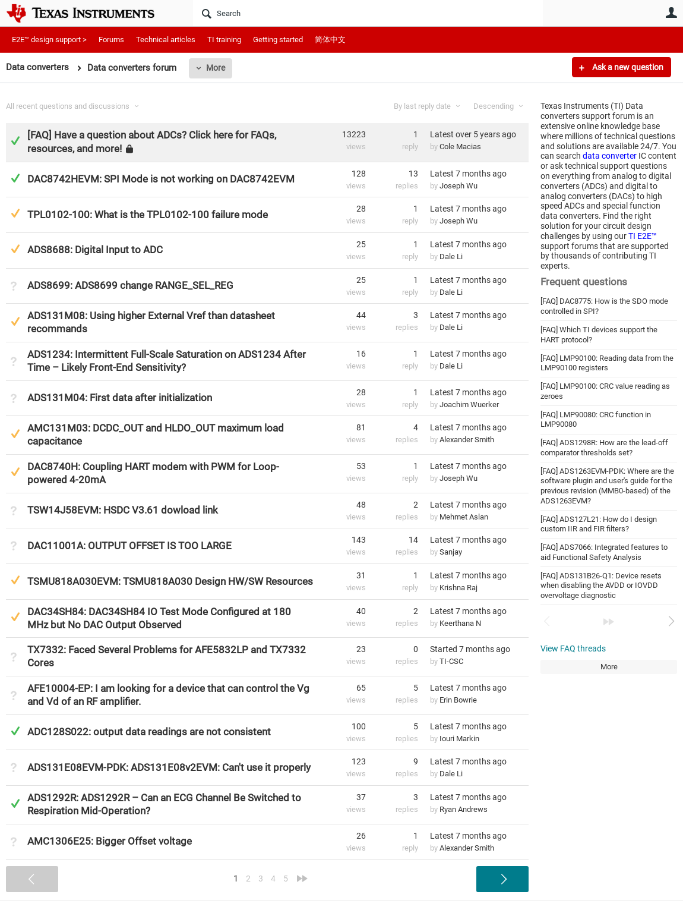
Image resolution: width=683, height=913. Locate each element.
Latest (473, 134)
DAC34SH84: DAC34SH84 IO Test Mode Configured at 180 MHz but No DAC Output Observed (159, 618)
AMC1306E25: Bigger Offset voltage (109, 841)
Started (470, 649)
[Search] (368, 13)
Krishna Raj (458, 587)
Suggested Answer (15, 213)
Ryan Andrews (463, 809)
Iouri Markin (459, 738)
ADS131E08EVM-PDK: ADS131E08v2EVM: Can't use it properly (169, 767)
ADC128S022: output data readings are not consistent (149, 732)
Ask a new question (626, 67)
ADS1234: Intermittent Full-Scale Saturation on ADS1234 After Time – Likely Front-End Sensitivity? (166, 360)
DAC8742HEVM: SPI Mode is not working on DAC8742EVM (161, 179)
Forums (111, 39)
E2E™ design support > (49, 39)
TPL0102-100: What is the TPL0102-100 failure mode (147, 215)
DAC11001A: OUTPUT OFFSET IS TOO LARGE (129, 546)
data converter (610, 155)
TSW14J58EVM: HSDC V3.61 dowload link (122, 510)
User (671, 12)
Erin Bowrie (458, 699)
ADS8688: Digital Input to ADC (95, 250)
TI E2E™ (642, 236)
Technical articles (165, 39)
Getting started (278, 39)
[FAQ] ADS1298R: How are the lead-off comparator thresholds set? (604, 447)
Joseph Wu (458, 185)
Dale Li (451, 256)
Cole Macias (460, 146)
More (215, 68)
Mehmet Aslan (463, 516)
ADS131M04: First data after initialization (119, 398)
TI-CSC (451, 661)
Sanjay (450, 551)
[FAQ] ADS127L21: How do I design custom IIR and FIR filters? (598, 524)
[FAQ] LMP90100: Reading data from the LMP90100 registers (606, 363)
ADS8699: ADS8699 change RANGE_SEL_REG (130, 285)
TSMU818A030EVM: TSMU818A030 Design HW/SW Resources (170, 581)
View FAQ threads (573, 648)
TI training (224, 39)
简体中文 (330, 39)
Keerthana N (460, 623)
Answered (15, 140)
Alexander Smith (466, 439)
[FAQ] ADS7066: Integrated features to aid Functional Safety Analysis (604, 552)
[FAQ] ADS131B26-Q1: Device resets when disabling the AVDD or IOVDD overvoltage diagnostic (601, 585)
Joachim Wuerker (469, 404)
